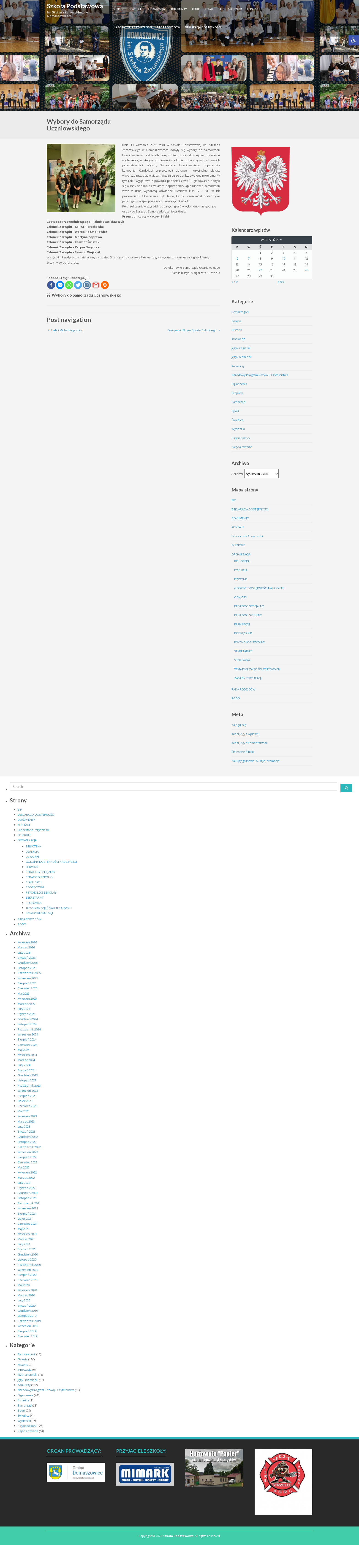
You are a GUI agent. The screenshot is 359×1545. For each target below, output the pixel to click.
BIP (221, 9)
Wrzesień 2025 (28, 978)
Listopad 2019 (27, 1316)
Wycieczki (238, 429)
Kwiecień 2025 (27, 998)
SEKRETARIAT (243, 651)
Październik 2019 (29, 1321)
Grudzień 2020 (28, 1254)
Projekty (237, 393)
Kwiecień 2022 (27, 1172)
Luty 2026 (24, 952)
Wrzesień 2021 (28, 1208)
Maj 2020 (24, 1285)
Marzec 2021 (26, 1239)
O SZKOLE (134, 9)
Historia (236, 330)
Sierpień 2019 (27, 1331)
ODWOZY (240, 597)
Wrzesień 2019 (28, 1326)
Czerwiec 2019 (27, 1336)
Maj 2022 (24, 1167)
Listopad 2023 (27, 1080)
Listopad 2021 (27, 1198)
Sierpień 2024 (27, 1039)
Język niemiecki (241, 357)
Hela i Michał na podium (66, 330)
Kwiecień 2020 (27, 1290)
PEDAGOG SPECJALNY (249, 606)
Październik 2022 (29, 1147)
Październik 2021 (29, 1203)
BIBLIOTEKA (242, 561)
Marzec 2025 (26, 1004)
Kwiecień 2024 (27, 1055)
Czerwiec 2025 (27, 988)
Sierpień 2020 (27, 1275)
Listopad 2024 (27, 1024)
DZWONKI (240, 579)
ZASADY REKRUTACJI (247, 678)
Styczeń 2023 (26, 1131)
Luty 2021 (24, 1244)
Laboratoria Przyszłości (133, 27)
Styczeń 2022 (26, 1188)
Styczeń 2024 (26, 1070)
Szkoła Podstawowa (75, 6)
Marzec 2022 (26, 1178)
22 (260, 270)
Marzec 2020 (26, 1295)
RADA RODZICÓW (168, 27)
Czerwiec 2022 (27, 1162)
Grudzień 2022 (28, 1137)
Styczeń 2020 (26, 1305)
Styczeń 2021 (26, 1249)
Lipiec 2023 (25, 1101)
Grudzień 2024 (28, 1019)
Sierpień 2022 (27, 1157)
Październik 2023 (29, 1085)
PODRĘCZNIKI (243, 633)
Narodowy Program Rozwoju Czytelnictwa (259, 375)
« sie (235, 282)
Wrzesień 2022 (28, 1152)
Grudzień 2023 (28, 1075)
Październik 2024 (29, 1029)
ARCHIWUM (235, 9)
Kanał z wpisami (245, 734)
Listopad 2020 (27, 1259)
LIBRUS (118, 9)
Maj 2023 (24, 1111)
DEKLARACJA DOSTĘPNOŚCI (203, 27)
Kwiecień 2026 (27, 942)
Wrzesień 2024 (28, 1034)
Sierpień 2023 (27, 1096)
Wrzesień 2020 (28, 1270)
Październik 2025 (29, 973)
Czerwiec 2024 (27, 1045)
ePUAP (209, 9)
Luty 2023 (24, 1126)
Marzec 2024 (26, 1060)
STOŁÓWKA (242, 660)
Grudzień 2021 (28, 1193)
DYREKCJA (240, 570)
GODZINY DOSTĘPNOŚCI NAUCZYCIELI (260, 588)
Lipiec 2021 (25, 1218)
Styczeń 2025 (26, 1014)
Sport (235, 411)
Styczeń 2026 (26, 958)
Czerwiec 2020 (27, 1280)
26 (306, 270)
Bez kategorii (240, 312)
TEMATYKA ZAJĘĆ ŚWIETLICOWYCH (257, 669)
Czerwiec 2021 (27, 1223)
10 (283, 258)
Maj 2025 (24, 993)
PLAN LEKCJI (242, 624)
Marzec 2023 (26, 1121)
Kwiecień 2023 (27, 1116)
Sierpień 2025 (27, 983)
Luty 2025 (24, 1009)
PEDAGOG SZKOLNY (248, 615)
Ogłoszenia (239, 384)
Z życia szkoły (240, 438)
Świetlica (237, 420)
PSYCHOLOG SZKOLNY (249, 642)
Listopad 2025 (27, 968)
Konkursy (237, 366)
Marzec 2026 (26, 947)
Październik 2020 (29, 1265)
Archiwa (237, 474)
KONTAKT (253, 9)
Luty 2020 (24, 1300)
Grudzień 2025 (28, 963)
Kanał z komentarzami (249, 743)
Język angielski (241, 348)
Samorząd (238, 402)
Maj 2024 (24, 1050)
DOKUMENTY (178, 9)
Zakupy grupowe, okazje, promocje (255, 761)
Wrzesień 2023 (28, 1090)
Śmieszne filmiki (242, 752)
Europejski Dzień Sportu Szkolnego (193, 330)
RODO (196, 9)
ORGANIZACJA (156, 9)
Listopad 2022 (27, 1142)
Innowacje (238, 339)
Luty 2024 (24, 1065)
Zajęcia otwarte (241, 447)
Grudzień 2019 (28, 1311)
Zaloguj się (238, 725)
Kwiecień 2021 (27, 1234)
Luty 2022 (24, 1183)
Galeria (236, 321)
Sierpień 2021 (27, 1213)
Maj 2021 (24, 1229)
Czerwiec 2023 (27, 1106)
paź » (281, 282)
